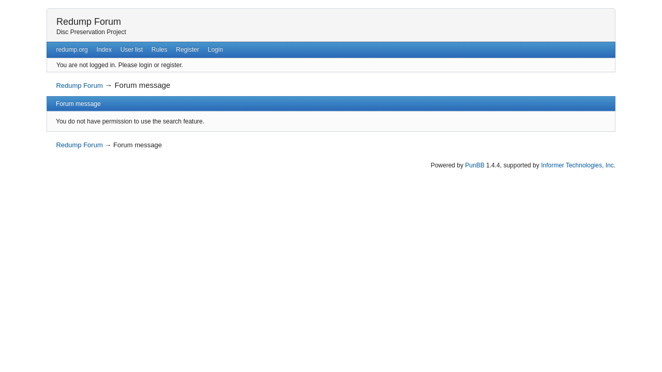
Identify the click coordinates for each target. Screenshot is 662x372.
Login (215, 49)
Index (104, 49)
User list (132, 49)
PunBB (474, 165)
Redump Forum (88, 22)
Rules (160, 49)
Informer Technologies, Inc (577, 165)
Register (187, 49)
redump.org (71, 49)
